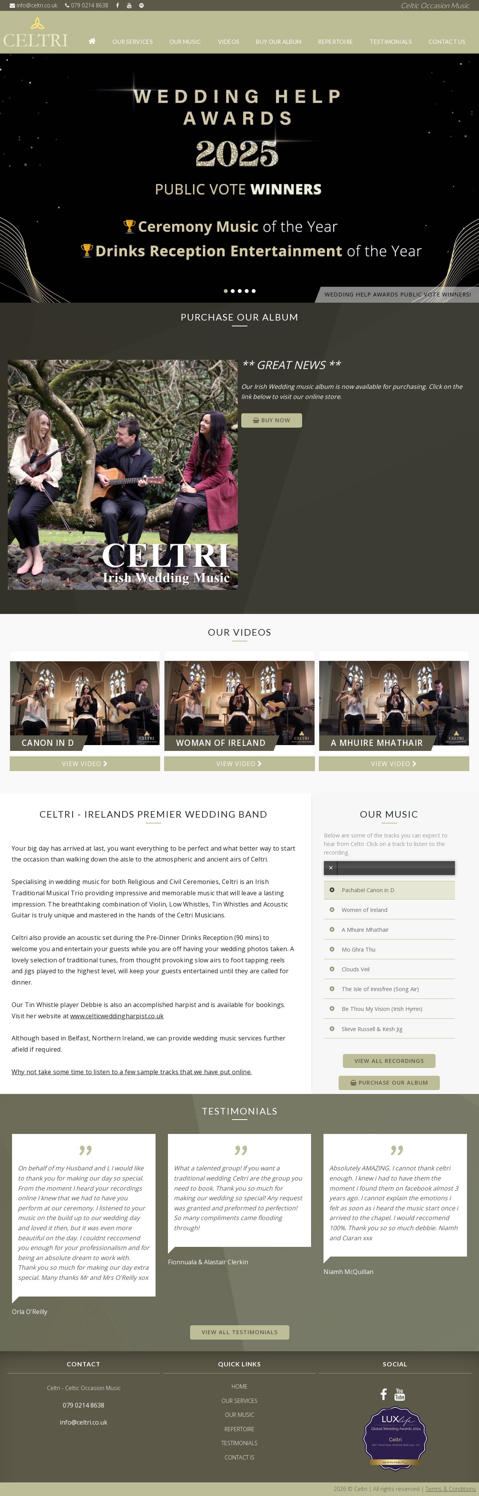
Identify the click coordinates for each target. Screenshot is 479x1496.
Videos (229, 41)
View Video (85, 763)
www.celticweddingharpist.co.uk (117, 1016)
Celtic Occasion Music (435, 5)
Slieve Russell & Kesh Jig (372, 1029)
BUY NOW (272, 420)
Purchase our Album (389, 1082)
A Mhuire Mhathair (365, 930)
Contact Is (239, 1457)
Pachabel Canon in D (368, 890)
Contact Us (447, 41)
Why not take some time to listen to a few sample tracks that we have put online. (132, 1072)
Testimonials (391, 41)
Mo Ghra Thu (358, 949)
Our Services (133, 41)
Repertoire (335, 41)
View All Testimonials (240, 1332)
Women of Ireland (364, 910)
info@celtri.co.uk (34, 5)
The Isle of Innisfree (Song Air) (380, 989)
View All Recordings (389, 1060)
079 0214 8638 (87, 5)
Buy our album (279, 41)
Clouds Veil (356, 969)
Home (239, 1386)
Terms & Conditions (450, 1489)
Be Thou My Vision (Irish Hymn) (382, 1009)
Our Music (185, 41)
